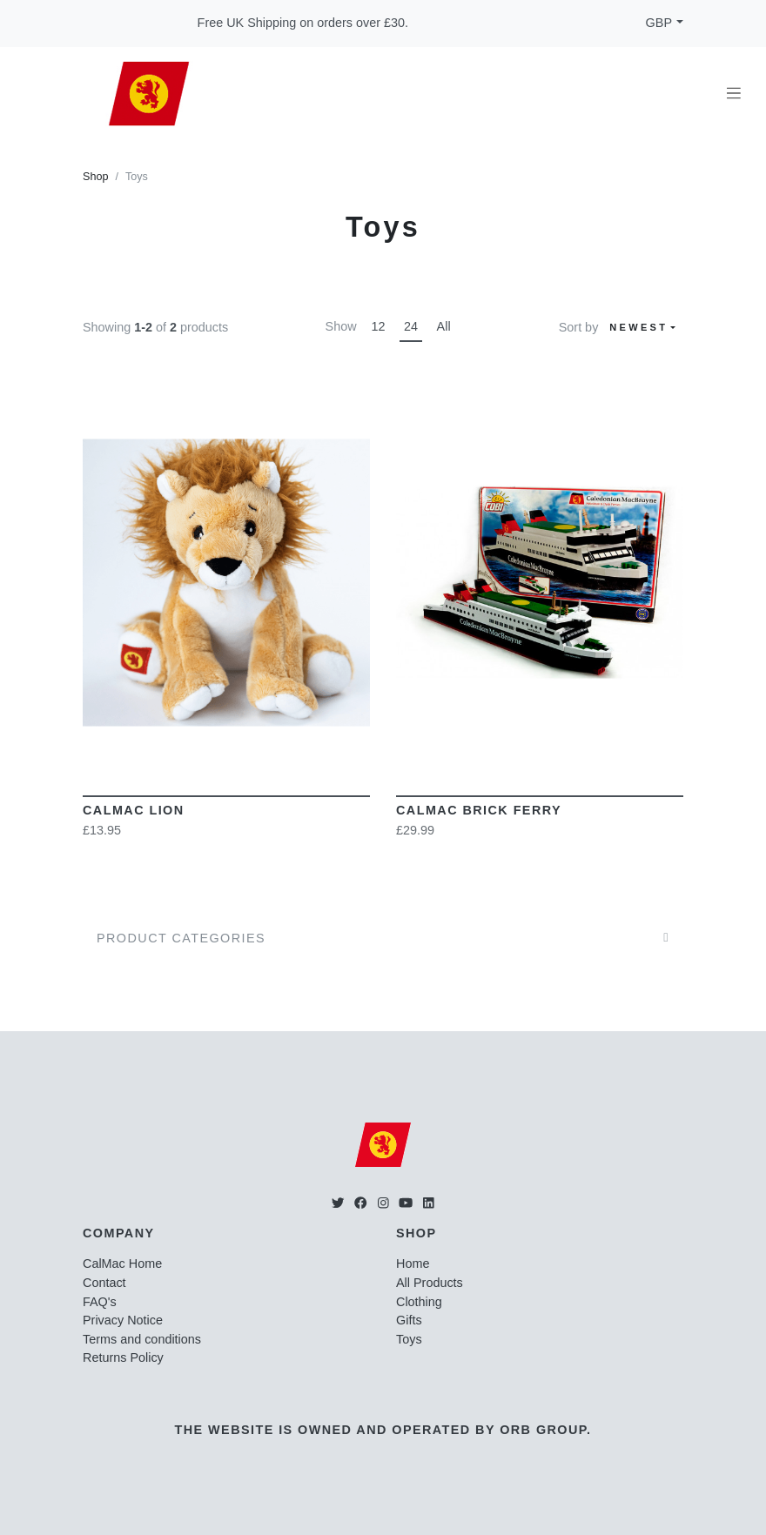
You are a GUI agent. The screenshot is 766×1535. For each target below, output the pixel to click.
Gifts (409, 1320)
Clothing (419, 1302)
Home (412, 1263)
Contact (104, 1283)
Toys (409, 1339)
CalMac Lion (134, 810)
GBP (659, 23)
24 (411, 326)
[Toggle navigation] (734, 93)
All (444, 326)
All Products (429, 1283)
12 (378, 326)
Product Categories (181, 938)
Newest (638, 327)
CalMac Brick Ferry (478, 810)
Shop (95, 177)
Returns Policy (123, 1357)
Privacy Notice (123, 1320)
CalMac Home (122, 1263)
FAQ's (100, 1302)
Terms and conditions (142, 1339)
